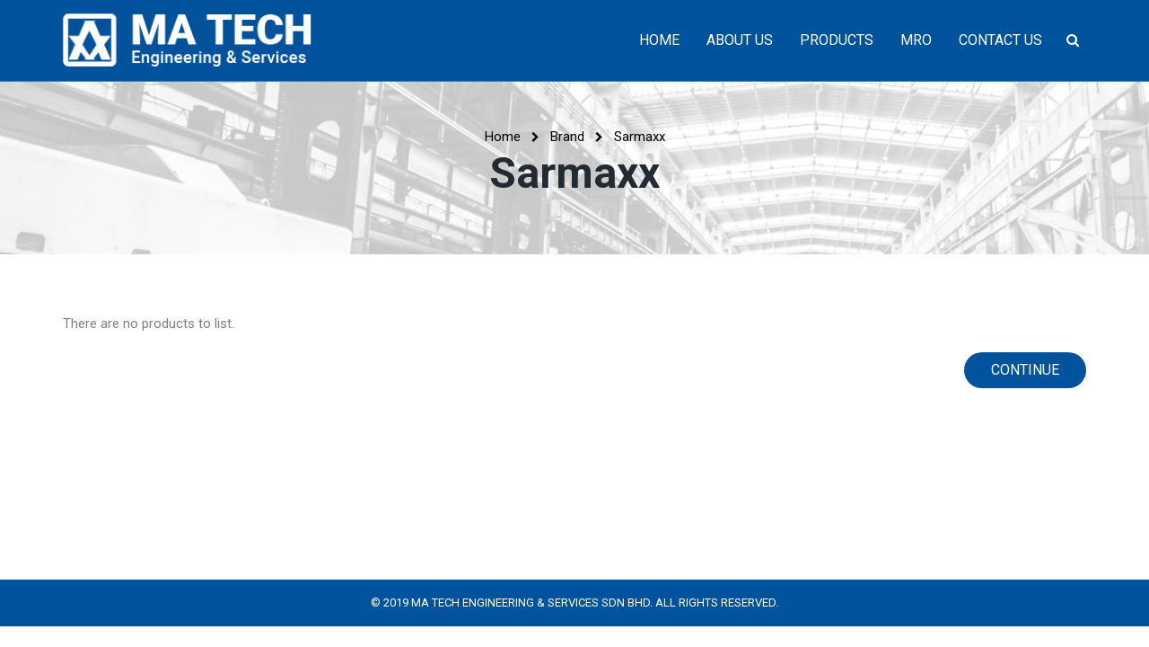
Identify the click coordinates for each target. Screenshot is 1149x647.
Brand (567, 137)
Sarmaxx (639, 137)
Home (503, 137)
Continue (1025, 369)
